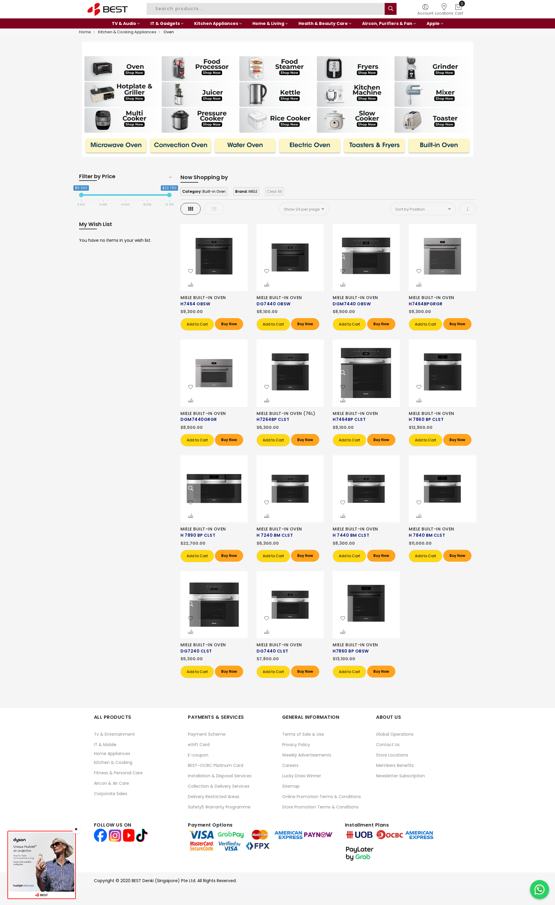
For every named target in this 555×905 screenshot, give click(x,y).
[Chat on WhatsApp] (539, 889)
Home (85, 32)
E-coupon (198, 755)
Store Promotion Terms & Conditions (320, 807)
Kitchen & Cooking (113, 762)
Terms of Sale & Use (303, 734)
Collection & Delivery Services (218, 786)
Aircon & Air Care (111, 783)
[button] (190, 271)
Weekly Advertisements (306, 755)
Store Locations (392, 755)
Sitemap (291, 786)
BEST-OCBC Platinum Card (215, 765)
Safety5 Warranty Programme (219, 807)
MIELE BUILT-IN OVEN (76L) (286, 413)
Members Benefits (395, 765)
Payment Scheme (207, 734)
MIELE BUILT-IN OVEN (203, 298)
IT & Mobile (105, 745)
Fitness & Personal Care (118, 773)
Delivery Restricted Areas (213, 797)
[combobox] (266, 9)
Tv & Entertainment (114, 734)
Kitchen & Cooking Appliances (127, 32)
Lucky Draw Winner (301, 776)
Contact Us (388, 745)
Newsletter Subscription (400, 776)
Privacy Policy (296, 745)
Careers (290, 765)
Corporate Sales (110, 794)
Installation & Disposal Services (219, 776)
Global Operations (395, 734)
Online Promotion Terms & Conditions (321, 797)
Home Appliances (112, 753)
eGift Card (199, 745)
